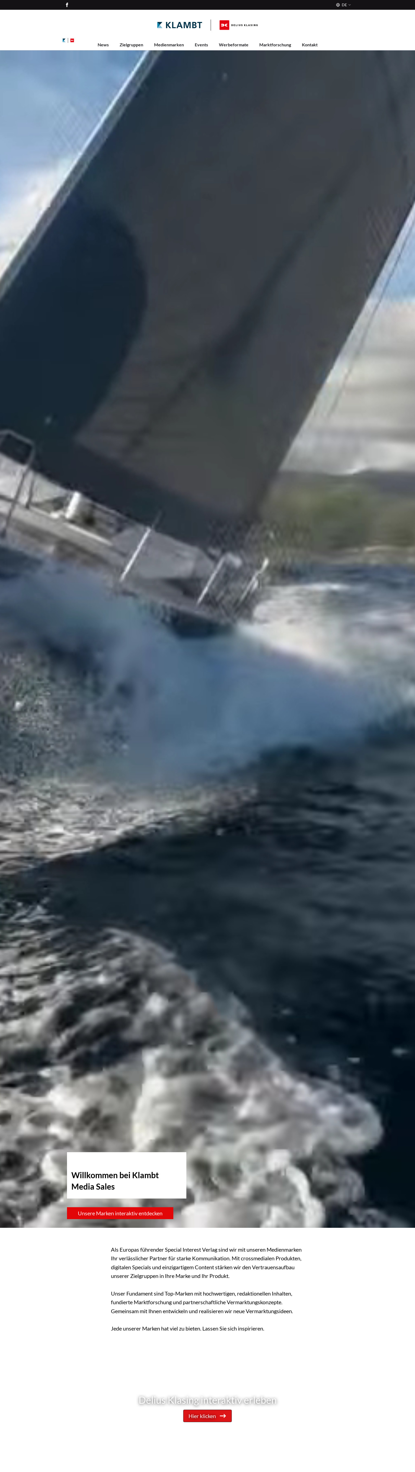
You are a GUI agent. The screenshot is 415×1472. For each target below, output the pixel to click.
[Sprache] (342, 5)
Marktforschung (275, 44)
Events (201, 44)
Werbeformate (233, 44)
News (103, 44)
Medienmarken (169, 44)
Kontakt (310, 44)
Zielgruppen (131, 44)
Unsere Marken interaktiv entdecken (120, 1213)
